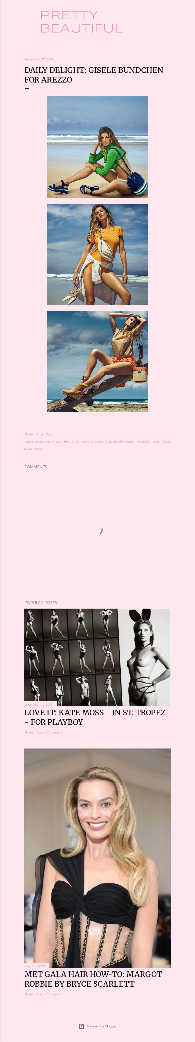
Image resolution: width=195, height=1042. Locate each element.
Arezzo (57, 441)
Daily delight (114, 441)
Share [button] (28, 434)
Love (166, 441)
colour (98, 441)
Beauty (69, 441)
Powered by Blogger (97, 1026)
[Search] (168, 14)
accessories (43, 441)
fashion (130, 441)
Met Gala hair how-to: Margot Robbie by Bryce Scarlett (93, 979)
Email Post (45, 434)
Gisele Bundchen (149, 441)
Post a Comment (49, 732)
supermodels (33, 448)
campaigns (84, 441)
